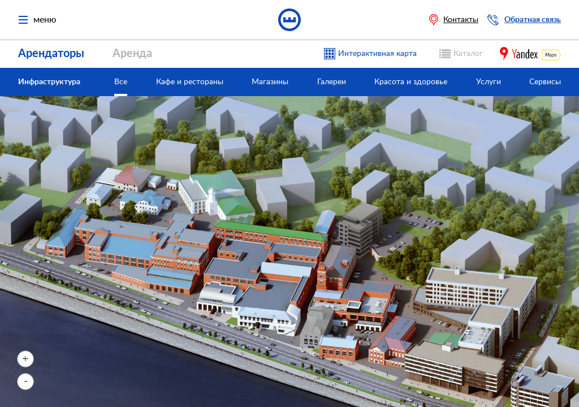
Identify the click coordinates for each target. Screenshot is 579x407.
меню (37, 20)
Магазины (270, 82)
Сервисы (545, 82)
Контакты (460, 20)
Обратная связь (532, 20)
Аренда (132, 53)
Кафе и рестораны (189, 82)
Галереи (331, 82)
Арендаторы (51, 53)
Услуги (488, 82)
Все (120, 82)
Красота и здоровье (410, 82)
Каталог (468, 54)
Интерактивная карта (377, 54)
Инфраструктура (49, 82)
